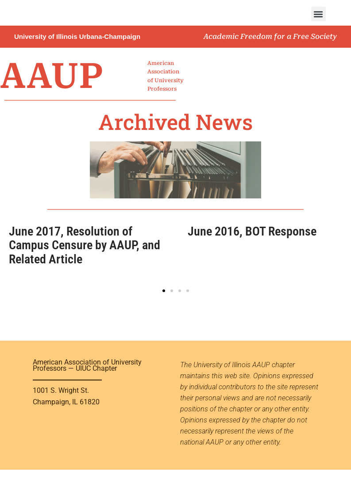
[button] (318, 14)
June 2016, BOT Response (252, 231)
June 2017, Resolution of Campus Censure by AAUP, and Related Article (84, 245)
